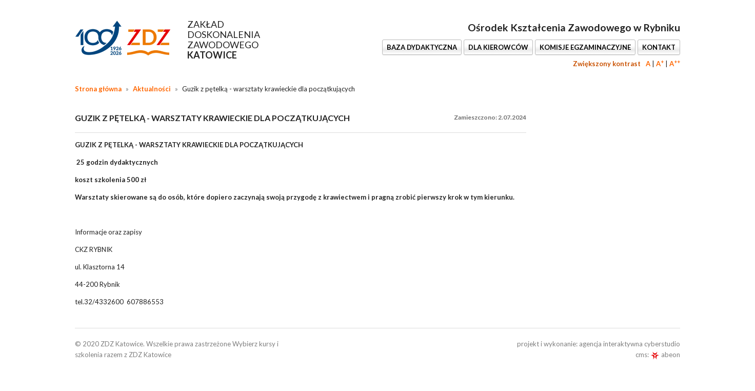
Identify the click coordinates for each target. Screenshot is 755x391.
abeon (665, 354)
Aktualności (152, 89)
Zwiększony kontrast (607, 64)
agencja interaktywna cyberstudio (629, 344)
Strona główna (98, 89)
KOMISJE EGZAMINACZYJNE (585, 47)
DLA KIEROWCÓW (498, 47)
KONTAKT (658, 47)
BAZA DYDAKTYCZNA (422, 47)
